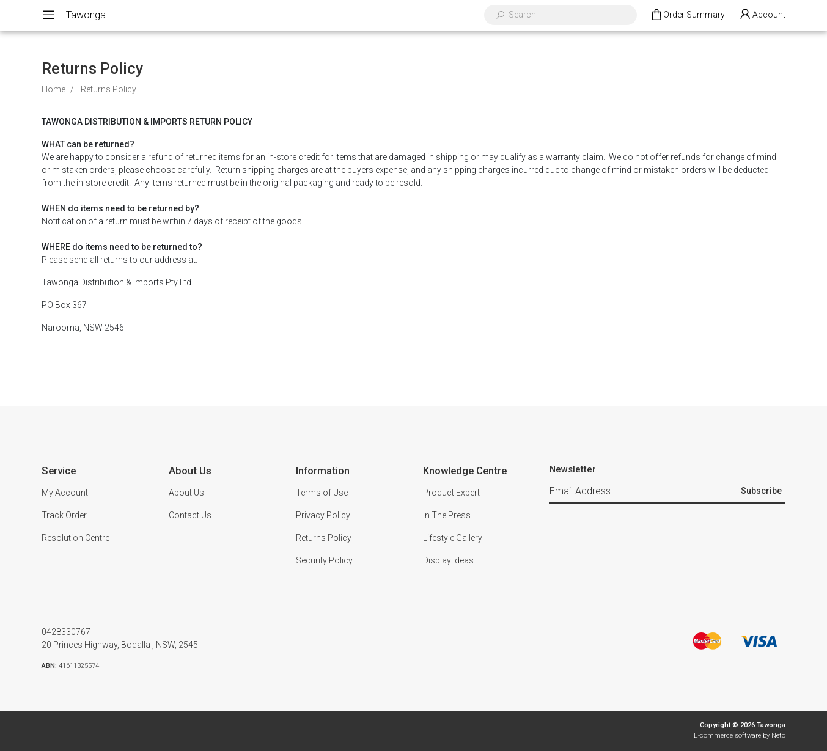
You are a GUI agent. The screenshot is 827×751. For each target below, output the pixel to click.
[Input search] (568, 15)
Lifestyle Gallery (452, 538)
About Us (186, 492)
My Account (65, 492)
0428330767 (66, 632)
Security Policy (324, 560)
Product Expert (451, 492)
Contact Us (190, 515)
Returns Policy (323, 538)
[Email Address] (643, 492)
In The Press (447, 515)
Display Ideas (448, 560)
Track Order (64, 515)
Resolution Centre (75, 538)
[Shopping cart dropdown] (687, 15)
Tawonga (86, 15)
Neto (778, 735)
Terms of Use (322, 492)
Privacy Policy (323, 515)
